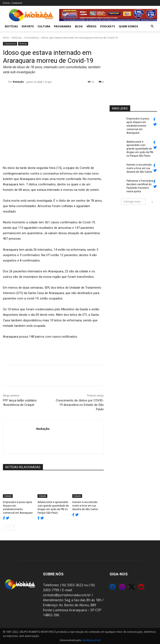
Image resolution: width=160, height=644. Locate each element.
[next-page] (12, 527)
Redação (18, 81)
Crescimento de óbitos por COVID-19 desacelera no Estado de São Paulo (80, 405)
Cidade (7, 495)
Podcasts (107, 26)
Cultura (44, 26)
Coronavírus (31, 37)
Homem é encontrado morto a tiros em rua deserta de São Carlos (85, 506)
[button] (152, 26)
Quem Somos (128, 26)
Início (6, 37)
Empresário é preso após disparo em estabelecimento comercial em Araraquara (137, 125)
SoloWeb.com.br (90, 640)
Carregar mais (135, 201)
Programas (62, 26)
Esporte (28, 26)
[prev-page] (5, 527)
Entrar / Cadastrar (12, 2)
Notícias (11, 26)
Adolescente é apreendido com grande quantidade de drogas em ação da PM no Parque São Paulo (139, 148)
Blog (79, 26)
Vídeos (91, 26)
